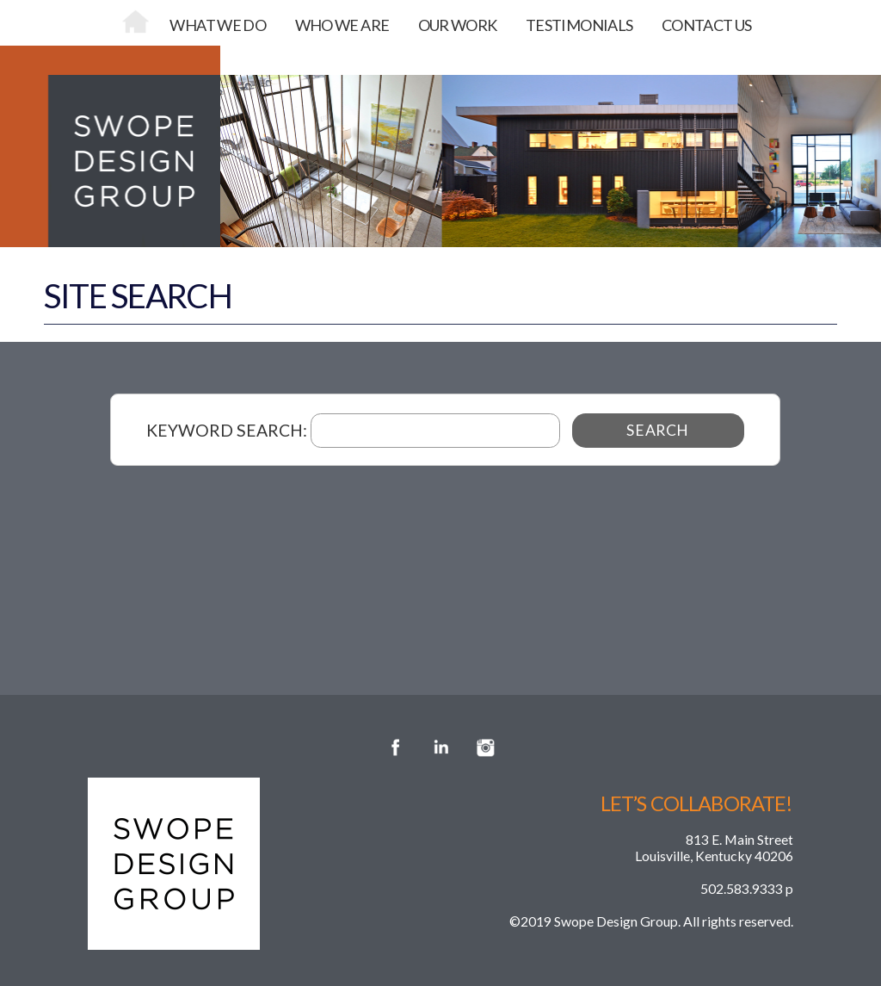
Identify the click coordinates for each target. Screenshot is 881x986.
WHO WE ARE (342, 25)
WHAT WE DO (217, 25)
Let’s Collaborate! (697, 803)
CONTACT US (707, 25)
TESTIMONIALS (579, 25)
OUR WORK (457, 25)
